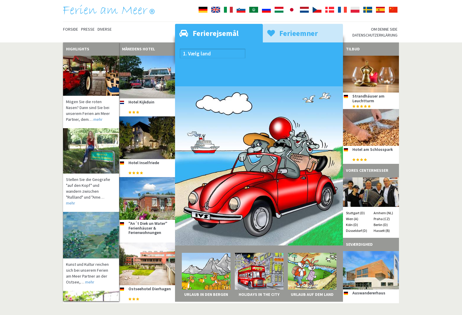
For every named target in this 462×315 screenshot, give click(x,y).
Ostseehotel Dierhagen (149, 288)
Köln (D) (352, 224)
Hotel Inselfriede (143, 162)
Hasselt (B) (382, 230)
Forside (70, 29)
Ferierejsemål (209, 33)
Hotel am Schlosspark (372, 149)
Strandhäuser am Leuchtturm (368, 98)
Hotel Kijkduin (141, 102)
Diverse (105, 29)
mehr (98, 119)
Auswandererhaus (368, 293)
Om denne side (384, 29)
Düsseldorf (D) (356, 230)
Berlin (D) (381, 224)
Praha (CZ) (382, 219)
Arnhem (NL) (383, 213)
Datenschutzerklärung (374, 35)
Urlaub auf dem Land (312, 294)
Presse (88, 29)
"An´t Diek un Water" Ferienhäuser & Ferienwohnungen (147, 228)
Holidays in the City (259, 294)
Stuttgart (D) (355, 213)
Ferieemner (292, 33)
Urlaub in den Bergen (206, 294)
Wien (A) (352, 219)
